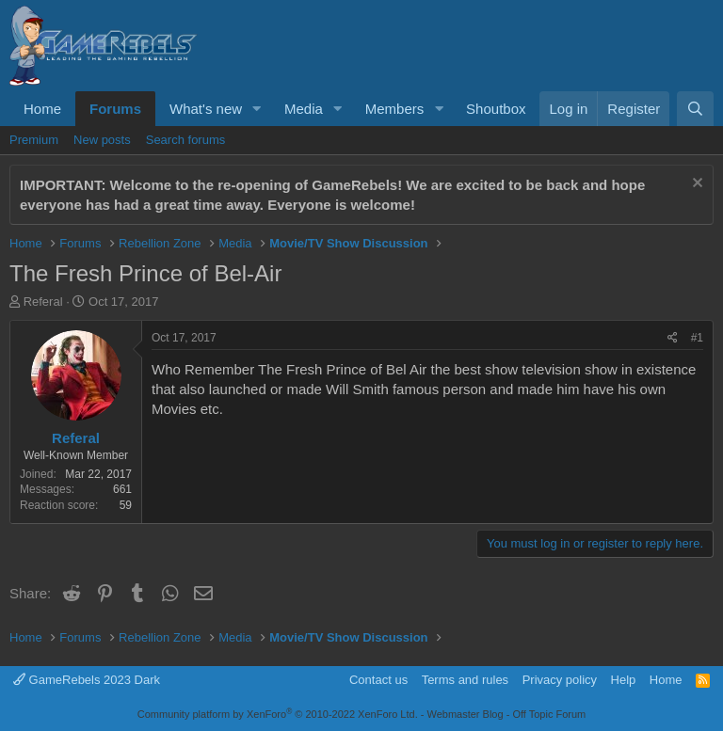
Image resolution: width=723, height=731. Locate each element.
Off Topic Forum (549, 714)
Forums (115, 109)
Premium (33, 140)
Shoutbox (495, 109)
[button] (257, 108)
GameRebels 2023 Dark (86, 680)
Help (623, 680)
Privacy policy (559, 680)
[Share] (672, 338)
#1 (697, 337)
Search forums (186, 140)
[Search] (695, 108)
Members (395, 109)
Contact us (378, 680)
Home (42, 109)
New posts (102, 140)
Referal (43, 301)
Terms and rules (465, 680)
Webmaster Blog (464, 714)
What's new (205, 109)
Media (303, 109)
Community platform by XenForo (277, 714)
